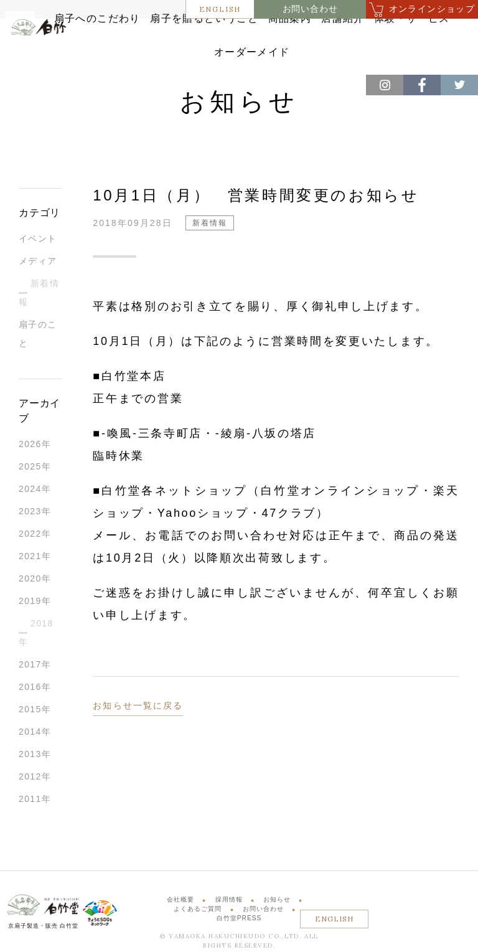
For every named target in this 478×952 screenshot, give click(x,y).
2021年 (35, 558)
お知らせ (277, 901)
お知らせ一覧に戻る (138, 707)
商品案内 (334, 35)
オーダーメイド (304, 55)
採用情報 (229, 901)
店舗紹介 (394, 35)
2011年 (35, 801)
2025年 (35, 468)
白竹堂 (41, 52)
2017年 (35, 666)
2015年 (35, 711)
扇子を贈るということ (249, 35)
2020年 (35, 580)
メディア (38, 263)
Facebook (422, 85)
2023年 (35, 513)
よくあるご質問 (198, 910)
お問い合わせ (310, 9)
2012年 (35, 778)
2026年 (35, 446)
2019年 (35, 603)
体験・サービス (220, 55)
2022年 (35, 535)
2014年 (35, 733)
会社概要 (180, 901)
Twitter (459, 85)
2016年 (35, 689)
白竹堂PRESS (239, 920)
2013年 (35, 756)
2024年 (35, 491)
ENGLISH (220, 9)
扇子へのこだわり (147, 35)
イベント (38, 240)
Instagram (384, 85)
